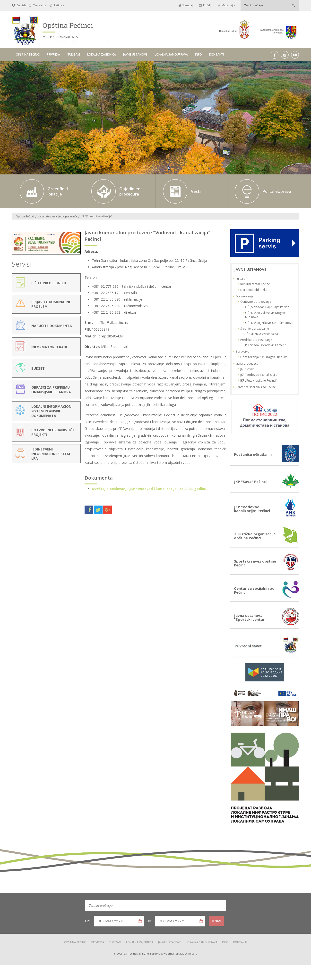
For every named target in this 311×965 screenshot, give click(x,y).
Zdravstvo (242, 352)
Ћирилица (40, 5)
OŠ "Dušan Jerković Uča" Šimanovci (269, 323)
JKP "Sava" (247, 369)
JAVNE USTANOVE (135, 54)
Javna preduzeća (67, 216)
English (21, 5)
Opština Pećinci (25, 216)
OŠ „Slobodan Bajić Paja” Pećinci (267, 307)
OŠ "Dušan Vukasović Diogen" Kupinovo (265, 315)
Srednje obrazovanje (254, 329)
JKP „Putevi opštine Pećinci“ (258, 380)
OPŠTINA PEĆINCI (28, 54)
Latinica (59, 5)
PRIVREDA (53, 54)
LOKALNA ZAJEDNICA (101, 54)
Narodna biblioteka (253, 290)
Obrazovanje (244, 296)
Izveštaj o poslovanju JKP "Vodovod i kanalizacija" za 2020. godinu (149, 488)
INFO (198, 54)
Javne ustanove (46, 216)
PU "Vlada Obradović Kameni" (265, 345)
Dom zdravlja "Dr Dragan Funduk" (263, 357)
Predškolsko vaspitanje (256, 340)
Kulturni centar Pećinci (255, 284)
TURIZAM (73, 54)
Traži (216, 921)
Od (87, 921)
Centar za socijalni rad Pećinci (255, 387)
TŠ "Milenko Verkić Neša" (262, 334)
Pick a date (140, 921)
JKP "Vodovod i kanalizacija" (259, 375)
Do (148, 921)
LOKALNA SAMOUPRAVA (171, 54)
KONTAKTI (216, 54)
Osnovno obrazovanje (255, 302)
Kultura (240, 279)
